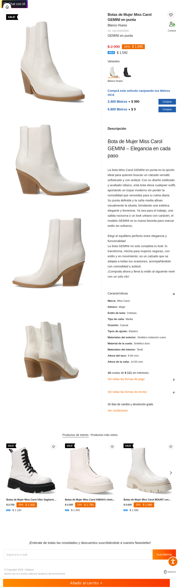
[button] (171, 473)
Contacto (172, 31)
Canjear (167, 101)
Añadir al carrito (86, 582)
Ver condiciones (118, 410)
